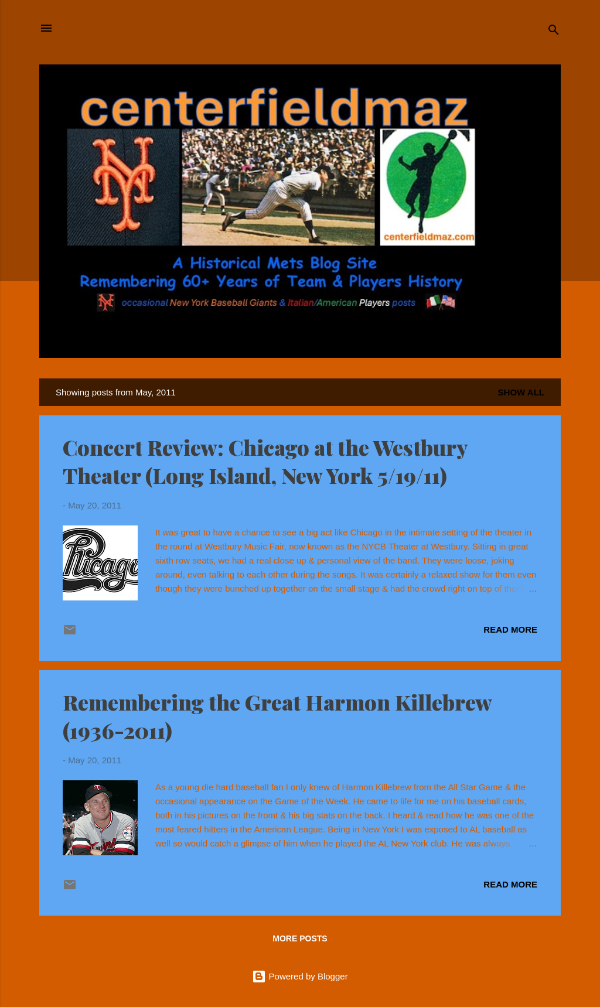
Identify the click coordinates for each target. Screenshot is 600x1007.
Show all (521, 392)
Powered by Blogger (299, 976)
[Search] (554, 32)
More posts (299, 938)
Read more (510, 629)
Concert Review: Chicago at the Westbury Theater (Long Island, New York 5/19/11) (265, 461)
